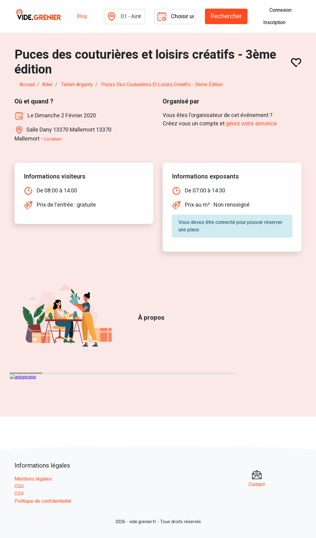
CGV (19, 494)
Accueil (27, 84)
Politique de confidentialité (43, 501)
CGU (19, 486)
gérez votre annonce (251, 124)
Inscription (274, 22)
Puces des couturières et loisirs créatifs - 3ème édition (162, 84)
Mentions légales (33, 479)
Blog (82, 16)
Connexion (280, 10)
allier (47, 84)
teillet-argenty (77, 84)
